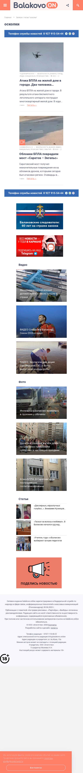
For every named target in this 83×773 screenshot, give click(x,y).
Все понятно (36, 768)
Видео (58, 147)
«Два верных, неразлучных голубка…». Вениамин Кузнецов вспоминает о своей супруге (49, 509)
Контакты (52, 625)
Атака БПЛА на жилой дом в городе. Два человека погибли (40, 83)
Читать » (32, 105)
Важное (53, 73)
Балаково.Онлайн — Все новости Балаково (36, 5)
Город (60, 73)
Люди (22, 76)
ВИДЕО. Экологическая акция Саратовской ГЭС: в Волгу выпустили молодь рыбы (37, 366)
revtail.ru (54, 628)
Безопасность (43, 73)
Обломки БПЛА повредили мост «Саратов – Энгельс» (38, 156)
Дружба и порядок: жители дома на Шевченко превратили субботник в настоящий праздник (39, 447)
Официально (30, 76)
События (47, 149)
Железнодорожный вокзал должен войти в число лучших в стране (39, 294)
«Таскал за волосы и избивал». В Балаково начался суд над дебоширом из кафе (49, 525)
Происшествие (42, 76)
